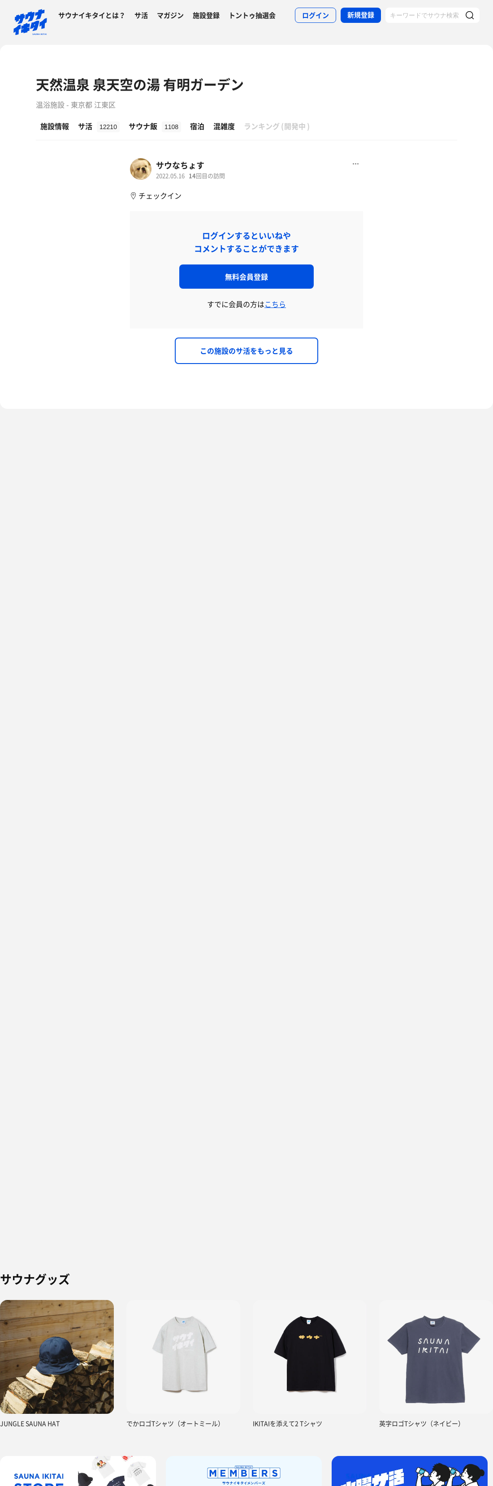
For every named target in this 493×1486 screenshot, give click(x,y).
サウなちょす (180, 165)
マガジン (170, 15)
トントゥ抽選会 (252, 15)
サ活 (141, 15)
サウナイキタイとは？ (91, 15)
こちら (275, 304)
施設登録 (206, 15)
